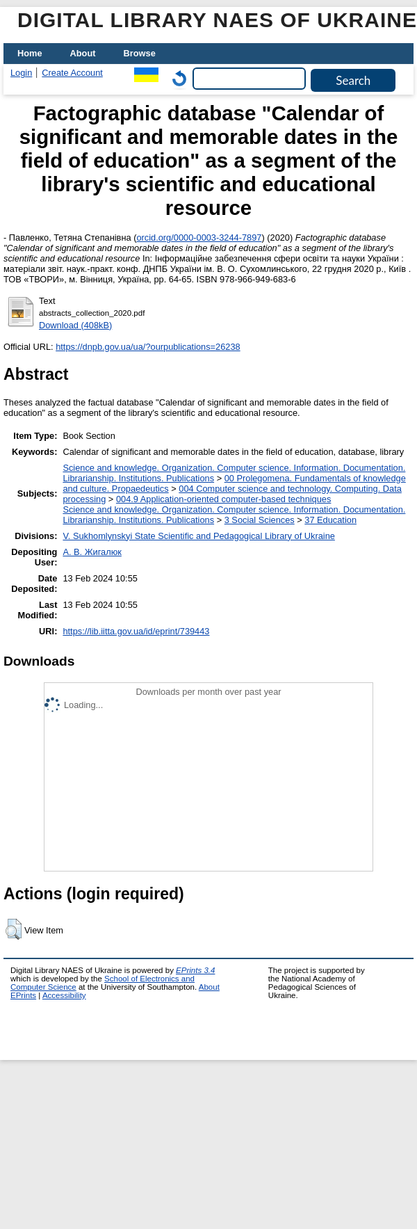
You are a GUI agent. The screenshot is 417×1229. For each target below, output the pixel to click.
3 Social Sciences (259, 520)
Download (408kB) (75, 325)
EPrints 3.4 (195, 970)
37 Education (330, 520)
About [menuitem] (83, 53)
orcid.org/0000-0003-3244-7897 (198, 237)
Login (21, 72)
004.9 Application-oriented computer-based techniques (223, 499)
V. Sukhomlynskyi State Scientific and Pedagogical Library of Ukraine (198, 536)
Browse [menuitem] (140, 53)
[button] (14, 929)
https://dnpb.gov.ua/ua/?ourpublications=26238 (148, 347)
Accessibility (64, 995)
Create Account (72, 72)
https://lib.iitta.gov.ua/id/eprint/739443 (136, 631)
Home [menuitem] (29, 53)
